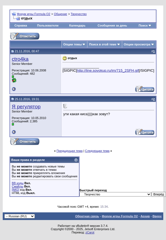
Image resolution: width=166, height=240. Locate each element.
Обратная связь (87, 216)
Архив (145, 216)
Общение (60, 14)
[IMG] (15, 189)
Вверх (157, 216)
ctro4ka (20, 59)
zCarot (89, 232)
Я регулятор (26, 106)
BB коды (18, 183)
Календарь (77, 25)
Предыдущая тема (69, 150)
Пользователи (48, 25)
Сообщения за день (112, 25)
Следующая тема (97, 150)
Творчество (79, 14)
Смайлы (17, 186)
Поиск (143, 25)
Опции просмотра (137, 44)
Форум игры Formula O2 (33, 14)
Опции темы (72, 44)
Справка (21, 25)
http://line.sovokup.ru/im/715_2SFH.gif (108, 70)
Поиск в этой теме (102, 44)
